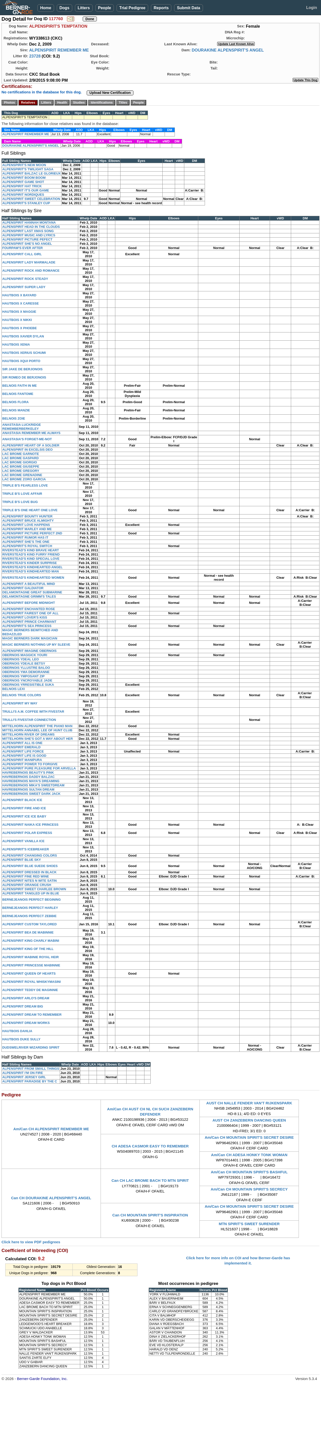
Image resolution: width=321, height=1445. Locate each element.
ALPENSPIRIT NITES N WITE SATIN (29, 880)
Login (311, 7)
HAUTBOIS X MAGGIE (19, 312)
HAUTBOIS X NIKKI (17, 320)
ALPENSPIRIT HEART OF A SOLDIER (30, 445)
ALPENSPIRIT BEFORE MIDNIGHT (28, 603)
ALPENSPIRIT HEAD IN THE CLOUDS (31, 227)
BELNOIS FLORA (15, 402)
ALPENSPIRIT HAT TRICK (22, 186)
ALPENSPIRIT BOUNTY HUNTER (27, 516)
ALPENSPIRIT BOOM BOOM (24, 178)
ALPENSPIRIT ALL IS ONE (22, 743)
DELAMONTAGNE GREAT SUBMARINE (32, 592)
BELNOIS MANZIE (16, 410)
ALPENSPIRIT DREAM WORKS (26, 1023)
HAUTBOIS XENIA (16, 344)
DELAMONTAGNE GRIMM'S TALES (29, 596)
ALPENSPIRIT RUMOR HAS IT (25, 537)
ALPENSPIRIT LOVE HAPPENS (26, 525)
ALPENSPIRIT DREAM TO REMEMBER (32, 1014)
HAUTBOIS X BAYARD (19, 295)
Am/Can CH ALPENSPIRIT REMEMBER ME (51, 1129)
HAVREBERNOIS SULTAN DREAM (28, 789)
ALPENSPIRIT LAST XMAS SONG (28, 231)
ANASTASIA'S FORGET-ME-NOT (27, 439)
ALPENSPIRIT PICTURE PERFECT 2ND (32, 533)
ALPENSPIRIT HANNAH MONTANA (29, 222)
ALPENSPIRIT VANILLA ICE (23, 841)
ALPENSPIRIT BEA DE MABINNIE (28, 932)
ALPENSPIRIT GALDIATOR (23, 588)
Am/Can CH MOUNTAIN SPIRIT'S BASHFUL (249, 1172)
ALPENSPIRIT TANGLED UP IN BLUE (30, 893)
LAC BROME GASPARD (20, 458)
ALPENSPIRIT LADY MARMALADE (29, 262)
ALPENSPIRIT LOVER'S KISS (24, 617)
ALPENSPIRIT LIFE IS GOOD (24, 755)
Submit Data (188, 8)
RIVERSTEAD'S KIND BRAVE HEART (30, 550)
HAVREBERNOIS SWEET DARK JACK (31, 794)
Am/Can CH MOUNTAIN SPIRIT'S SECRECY (249, 1189)
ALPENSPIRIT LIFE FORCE (23, 751)
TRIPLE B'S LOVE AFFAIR (22, 494)
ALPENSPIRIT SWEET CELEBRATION (31, 199)
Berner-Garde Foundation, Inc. (42, 1379)
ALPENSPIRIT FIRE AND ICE (24, 808)
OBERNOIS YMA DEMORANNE (26, 672)
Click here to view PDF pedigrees (30, 1242)
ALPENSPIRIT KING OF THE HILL (28, 949)
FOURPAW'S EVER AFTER (22, 248)
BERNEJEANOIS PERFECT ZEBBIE (29, 916)
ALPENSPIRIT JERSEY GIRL (24, 1077)
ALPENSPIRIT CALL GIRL (22, 254)
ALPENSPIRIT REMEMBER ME (59, 50)
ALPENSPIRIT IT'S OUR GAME (25, 190)
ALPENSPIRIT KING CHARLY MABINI (30, 940)
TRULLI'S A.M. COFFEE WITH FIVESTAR (33, 711)
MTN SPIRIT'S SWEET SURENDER (249, 1224)
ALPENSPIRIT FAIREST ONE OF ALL (30, 613)
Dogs (64, 8)
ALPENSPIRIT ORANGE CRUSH (26, 885)
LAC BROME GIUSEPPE (20, 466)
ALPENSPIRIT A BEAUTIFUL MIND (28, 584)
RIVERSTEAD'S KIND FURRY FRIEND (31, 554)
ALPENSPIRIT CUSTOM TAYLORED (29, 924)
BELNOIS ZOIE (13, 418)
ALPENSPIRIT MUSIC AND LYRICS (28, 235)
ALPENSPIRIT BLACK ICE (22, 800)
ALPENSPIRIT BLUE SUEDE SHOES (30, 866)
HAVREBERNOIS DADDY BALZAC (28, 777)
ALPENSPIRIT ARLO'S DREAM (25, 998)
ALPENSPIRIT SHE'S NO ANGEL (27, 244)
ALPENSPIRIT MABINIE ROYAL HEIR (30, 957)
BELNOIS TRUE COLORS (21, 695)
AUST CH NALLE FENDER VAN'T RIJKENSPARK (249, 1103)
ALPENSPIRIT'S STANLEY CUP (26, 203)
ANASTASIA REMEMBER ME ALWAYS (31, 433)
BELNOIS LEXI (13, 689)
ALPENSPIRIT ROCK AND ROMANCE (31, 270)
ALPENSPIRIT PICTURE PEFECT (27, 239)
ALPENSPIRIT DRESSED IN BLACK (29, 872)
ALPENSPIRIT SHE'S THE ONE (25, 542)
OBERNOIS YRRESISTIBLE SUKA (28, 685)
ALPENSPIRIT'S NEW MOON (24, 165)
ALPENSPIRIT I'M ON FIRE (22, 1073)
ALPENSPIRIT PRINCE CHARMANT (29, 622)
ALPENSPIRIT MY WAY (19, 703)
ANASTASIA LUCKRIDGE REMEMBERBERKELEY (21, 427)
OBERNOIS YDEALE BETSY (23, 663)
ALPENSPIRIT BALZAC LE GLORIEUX (31, 173)
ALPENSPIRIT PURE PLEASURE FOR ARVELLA (39, 768)
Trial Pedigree (132, 8)
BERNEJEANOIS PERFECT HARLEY (30, 908)
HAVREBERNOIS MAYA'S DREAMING (30, 781)
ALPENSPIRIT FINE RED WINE (25, 876)
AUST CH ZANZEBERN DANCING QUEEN (249, 1120)
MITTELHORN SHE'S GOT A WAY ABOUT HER (37, 739)
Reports (161, 8)
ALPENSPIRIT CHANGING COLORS (29, 855)
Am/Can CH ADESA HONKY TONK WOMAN (249, 1155)
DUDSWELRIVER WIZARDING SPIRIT (31, 1047)
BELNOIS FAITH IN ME (19, 385)
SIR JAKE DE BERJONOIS (22, 369)
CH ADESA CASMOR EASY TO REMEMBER (150, 1146)
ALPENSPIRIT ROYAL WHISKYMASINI (31, 982)
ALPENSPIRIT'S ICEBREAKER (25, 849)
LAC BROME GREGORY (20, 471)
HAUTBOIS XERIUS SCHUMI (24, 353)
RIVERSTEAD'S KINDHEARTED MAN (30, 571)
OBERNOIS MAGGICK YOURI (24, 655)
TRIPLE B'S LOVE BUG (20, 502)
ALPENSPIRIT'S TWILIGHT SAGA (27, 169)
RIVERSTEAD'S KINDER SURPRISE (29, 563)
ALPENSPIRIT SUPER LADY (23, 287)
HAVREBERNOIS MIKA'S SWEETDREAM (33, 785)
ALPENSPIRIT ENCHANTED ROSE (28, 609)
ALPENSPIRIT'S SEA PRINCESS (27, 626)
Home (45, 8)
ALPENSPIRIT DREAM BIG (22, 1006)
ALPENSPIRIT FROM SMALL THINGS (30, 1068)
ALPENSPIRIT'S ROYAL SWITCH (27, 546)
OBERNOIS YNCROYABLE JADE (27, 680)
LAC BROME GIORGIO (19, 462)
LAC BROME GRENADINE (22, 475)
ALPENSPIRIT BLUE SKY (21, 860)
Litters (84, 8)
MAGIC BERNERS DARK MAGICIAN (29, 638)
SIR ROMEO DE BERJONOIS (24, 377)
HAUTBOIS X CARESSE (20, 303)
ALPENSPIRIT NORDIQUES (23, 194)
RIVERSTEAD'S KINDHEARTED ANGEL (32, 567)
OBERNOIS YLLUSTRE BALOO (26, 668)
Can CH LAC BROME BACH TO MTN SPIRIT (150, 1180)
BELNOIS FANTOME (17, 394)
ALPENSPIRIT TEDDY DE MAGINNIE (30, 990)
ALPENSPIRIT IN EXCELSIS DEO (27, 449)
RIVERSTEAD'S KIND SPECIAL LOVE (31, 559)
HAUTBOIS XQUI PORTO (21, 361)
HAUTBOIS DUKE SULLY (21, 1039)
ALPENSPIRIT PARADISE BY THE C (29, 1081)
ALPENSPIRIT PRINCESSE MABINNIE (31, 965)
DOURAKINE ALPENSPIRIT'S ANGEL (228, 50)
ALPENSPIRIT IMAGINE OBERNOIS (29, 651)
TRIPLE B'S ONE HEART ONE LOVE (30, 510)
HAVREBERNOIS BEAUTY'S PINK (28, 772)
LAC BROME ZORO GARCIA (24, 479)
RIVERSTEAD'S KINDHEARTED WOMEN (33, 577)
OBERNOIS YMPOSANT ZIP (23, 676)
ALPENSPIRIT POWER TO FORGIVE (30, 764)
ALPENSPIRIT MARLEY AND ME (27, 529)
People (104, 8)
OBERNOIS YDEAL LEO (20, 659)
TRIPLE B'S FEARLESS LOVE (25, 485)
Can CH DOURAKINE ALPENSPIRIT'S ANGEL (51, 1198)
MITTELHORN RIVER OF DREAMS (28, 734)
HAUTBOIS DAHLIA (17, 1031)
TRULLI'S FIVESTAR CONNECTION (29, 720)
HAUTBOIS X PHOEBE (19, 328)
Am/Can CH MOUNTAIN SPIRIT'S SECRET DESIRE (249, 1137)
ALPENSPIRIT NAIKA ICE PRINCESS (30, 824)
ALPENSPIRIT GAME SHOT (23, 182)
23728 (35, 56)
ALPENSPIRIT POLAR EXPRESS (27, 833)
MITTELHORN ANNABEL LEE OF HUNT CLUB (37, 730)
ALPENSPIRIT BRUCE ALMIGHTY (28, 520)
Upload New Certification (110, 93)
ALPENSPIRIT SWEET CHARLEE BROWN (34, 889)
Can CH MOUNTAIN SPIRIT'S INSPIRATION (150, 1215)
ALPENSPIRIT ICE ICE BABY (24, 816)
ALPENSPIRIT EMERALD (21, 747)
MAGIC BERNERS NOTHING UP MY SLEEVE (36, 644)
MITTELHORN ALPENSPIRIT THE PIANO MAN (37, 726)
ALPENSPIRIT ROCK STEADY (25, 279)
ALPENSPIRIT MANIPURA (22, 760)
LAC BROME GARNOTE (20, 454)
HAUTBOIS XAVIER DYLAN (23, 336)
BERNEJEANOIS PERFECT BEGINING (31, 899)
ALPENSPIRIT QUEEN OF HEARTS (29, 973)
